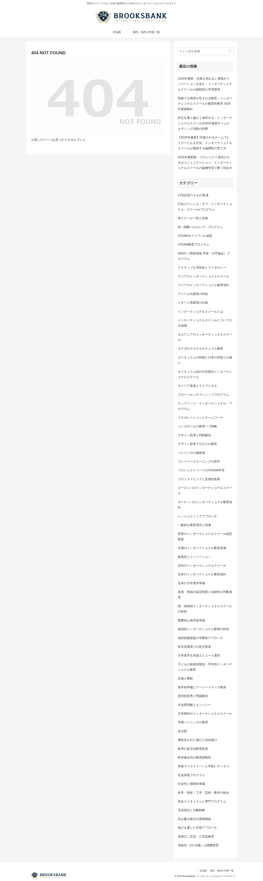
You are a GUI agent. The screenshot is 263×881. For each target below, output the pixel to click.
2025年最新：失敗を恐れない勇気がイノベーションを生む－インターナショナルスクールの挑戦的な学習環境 (205, 84)
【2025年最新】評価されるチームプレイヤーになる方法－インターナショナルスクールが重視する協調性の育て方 (205, 143)
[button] (230, 51)
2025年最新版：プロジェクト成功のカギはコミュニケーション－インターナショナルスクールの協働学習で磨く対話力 (205, 163)
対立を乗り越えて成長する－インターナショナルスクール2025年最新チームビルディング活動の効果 (205, 123)
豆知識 (203, 870)
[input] (205, 51)
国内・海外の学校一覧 (222, 870)
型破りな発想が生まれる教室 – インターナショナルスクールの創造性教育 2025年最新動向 (205, 104)
